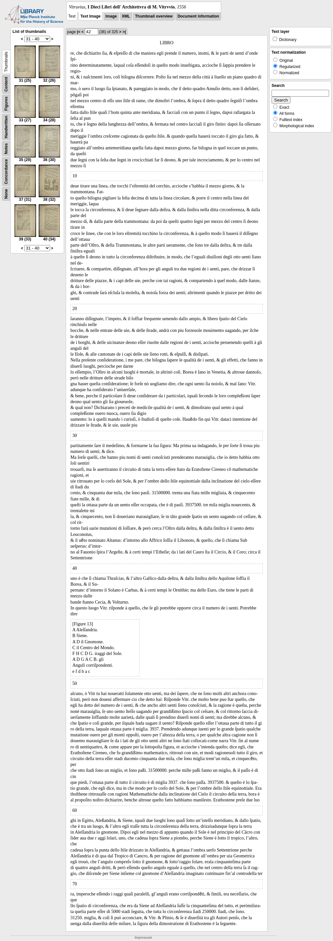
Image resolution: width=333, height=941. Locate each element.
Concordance (6, 171)
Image (111, 16)
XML (126, 16)
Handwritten (6, 127)
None (6, 194)
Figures (6, 104)
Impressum (143, 937)
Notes (6, 148)
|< (78, 32)
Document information (198, 16)
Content (6, 84)
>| (124, 32)
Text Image (90, 16)
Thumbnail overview (153, 16)
